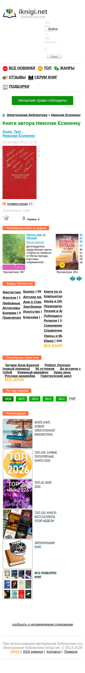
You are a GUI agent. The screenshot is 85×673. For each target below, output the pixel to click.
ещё (72, 398)
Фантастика (11, 292)
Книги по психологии (61, 291)
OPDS (15, 651)
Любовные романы (18, 303)
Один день (62, 372)
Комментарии (17, 204)
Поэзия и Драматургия (62, 311)
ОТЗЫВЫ (17, 77)
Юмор (48, 341)
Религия (50, 320)
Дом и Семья (33, 302)
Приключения (13, 317)
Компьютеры (54, 296)
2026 (8, 399)
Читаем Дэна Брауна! (22, 365)
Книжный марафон (32, 372)
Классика (30, 317)
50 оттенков (44, 368)
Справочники (54, 330)
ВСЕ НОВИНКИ (22, 68)
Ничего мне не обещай (36, 236)
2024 (35, 399)
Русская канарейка (20, 376)
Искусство (31, 311)
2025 (21, 399)
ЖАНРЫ (67, 68)
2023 (48, 399)
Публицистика (55, 316)
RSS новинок (33, 651)
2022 (61, 399)
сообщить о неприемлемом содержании (42, 624)
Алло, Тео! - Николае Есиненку (18, 134)
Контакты (53, 651)
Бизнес (29, 291)
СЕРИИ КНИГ (45, 77)
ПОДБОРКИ (19, 86)
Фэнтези (9, 297)
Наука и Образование (61, 301)
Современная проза (60, 325)
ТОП (47, 68)
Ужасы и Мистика (58, 336)
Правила (70, 651)
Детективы (11, 308)
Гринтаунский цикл (56, 376)
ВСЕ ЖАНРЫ (54, 345)
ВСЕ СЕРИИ (14, 379)
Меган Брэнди (35, 242)
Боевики (9, 313)
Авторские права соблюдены (42, 100)
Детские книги (34, 297)
